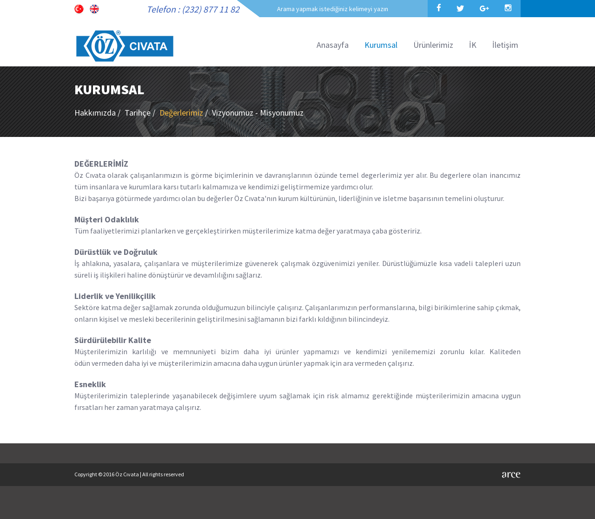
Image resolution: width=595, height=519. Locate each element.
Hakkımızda (98, 112)
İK (472, 44)
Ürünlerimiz (433, 44)
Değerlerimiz (184, 112)
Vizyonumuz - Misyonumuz (258, 112)
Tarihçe (141, 112)
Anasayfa (333, 44)
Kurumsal (380, 44)
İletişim (505, 44)
